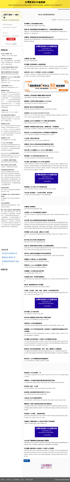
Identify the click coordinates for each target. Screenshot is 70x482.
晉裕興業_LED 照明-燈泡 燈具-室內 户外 (36, 156)
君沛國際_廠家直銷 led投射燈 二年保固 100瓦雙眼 (39, 448)
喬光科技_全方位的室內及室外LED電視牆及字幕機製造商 (40, 132)
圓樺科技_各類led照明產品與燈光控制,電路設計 (38, 404)
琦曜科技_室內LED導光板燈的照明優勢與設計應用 (39, 144)
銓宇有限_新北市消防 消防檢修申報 (34, 240)
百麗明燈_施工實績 (29, 58)
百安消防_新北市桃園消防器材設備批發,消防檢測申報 (39, 220)
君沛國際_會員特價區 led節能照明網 (35, 64)
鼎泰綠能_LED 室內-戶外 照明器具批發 (35, 187)
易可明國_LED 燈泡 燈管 (31, 311)
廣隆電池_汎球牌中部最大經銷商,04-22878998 (38, 101)
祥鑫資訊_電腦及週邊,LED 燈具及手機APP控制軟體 (39, 421)
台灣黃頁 (2, 479)
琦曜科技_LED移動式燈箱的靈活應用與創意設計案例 (39, 380)
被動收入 (48, 76)
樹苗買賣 (54, 109)
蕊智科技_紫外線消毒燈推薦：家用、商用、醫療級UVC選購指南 (43, 349)
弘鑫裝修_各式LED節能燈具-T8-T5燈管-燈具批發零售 (40, 121)
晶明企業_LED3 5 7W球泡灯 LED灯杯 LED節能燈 (39, 72)
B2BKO (22, 479)
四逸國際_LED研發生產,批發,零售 (34, 271)
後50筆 (26, 460)
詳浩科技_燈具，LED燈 (31, 386)
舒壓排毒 (31, 41)
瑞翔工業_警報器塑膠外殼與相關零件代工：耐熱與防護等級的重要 (43, 29)
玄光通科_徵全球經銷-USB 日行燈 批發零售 (37, 161)
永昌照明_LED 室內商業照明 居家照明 (35, 212)
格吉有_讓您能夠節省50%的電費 (33, 284)
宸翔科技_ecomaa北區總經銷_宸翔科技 (36, 265)
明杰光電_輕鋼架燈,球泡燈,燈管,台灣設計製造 (37, 317)
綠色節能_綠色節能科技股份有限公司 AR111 (37, 392)
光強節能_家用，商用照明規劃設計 (34, 277)
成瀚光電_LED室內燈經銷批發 (33, 323)
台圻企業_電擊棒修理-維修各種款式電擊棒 (36, 440)
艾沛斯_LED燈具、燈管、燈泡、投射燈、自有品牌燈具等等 (41, 290)
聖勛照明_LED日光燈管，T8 (32, 372)
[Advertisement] (46, 200)
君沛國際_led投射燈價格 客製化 (33, 23)
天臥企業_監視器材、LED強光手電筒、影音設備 (38, 192)
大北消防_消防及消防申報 (31, 138)
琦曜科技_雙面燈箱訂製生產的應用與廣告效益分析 (39, 37)
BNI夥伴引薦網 (29, 479)
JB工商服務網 (15, 479)
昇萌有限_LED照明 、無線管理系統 (34, 413)
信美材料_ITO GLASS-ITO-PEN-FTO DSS (36, 113)
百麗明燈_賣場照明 (29, 206)
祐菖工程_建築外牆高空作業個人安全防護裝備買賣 (39, 245)
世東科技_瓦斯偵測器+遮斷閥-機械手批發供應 (37, 95)
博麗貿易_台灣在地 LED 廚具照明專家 (35, 259)
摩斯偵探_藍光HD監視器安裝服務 (34, 107)
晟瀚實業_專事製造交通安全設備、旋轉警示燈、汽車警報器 (41, 126)
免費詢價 (11, 39)
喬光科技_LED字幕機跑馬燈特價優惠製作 (36, 358)
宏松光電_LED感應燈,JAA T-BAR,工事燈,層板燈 (38, 150)
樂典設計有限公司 (9, 258)
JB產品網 (8, 479)
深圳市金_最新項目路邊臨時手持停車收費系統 (37, 253)
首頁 (59, 9)
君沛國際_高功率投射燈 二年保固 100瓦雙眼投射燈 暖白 (40, 339)
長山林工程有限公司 (9, 254)
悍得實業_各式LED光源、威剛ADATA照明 (36, 232)
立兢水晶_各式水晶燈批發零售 (33, 398)
